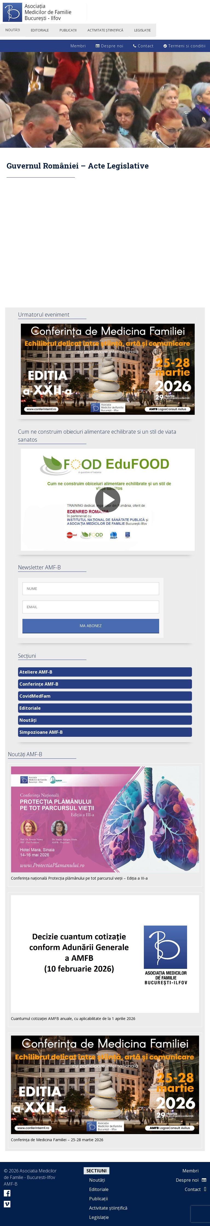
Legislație (99, 1217)
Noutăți (28, 720)
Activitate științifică (108, 1208)
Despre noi (109, 45)
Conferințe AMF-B (38, 684)
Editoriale (30, 708)
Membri (75, 45)
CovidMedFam (35, 696)
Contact (143, 45)
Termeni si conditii (185, 45)
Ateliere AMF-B (35, 672)
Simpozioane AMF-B (41, 732)
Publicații (98, 1199)
